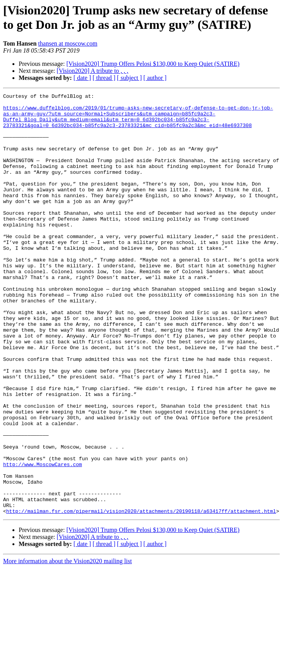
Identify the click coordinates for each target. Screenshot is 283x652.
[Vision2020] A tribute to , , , (92, 70)
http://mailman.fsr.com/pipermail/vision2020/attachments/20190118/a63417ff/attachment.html (141, 595)
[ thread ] (104, 77)
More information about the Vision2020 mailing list (67, 645)
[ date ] (82, 77)
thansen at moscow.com (67, 43)
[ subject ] (129, 77)
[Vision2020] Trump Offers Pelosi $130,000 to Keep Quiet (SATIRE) (152, 63)
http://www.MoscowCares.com (42, 538)
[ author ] (155, 77)
